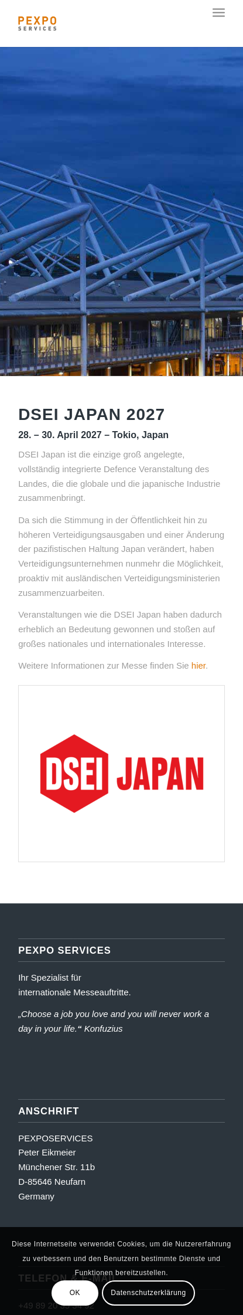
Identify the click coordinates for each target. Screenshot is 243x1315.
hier (198, 665)
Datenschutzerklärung (148, 1293)
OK (75, 1293)
